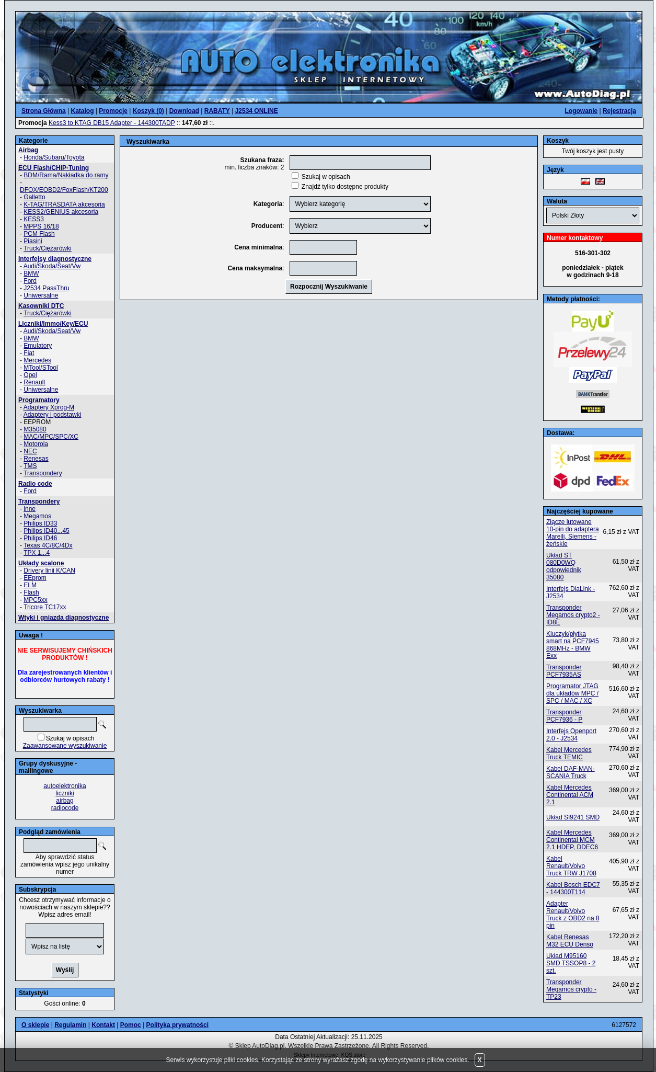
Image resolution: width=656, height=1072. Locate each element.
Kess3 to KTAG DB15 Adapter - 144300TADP (112, 123)
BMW (31, 273)
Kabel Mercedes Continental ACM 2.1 (569, 795)
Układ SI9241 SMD (573, 817)
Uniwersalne (41, 295)
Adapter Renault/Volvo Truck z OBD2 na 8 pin (573, 914)
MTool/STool (40, 367)
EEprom (35, 577)
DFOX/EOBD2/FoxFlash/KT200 (64, 189)
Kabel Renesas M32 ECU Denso (569, 940)
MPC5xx (35, 599)
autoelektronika (64, 786)
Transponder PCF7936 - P (564, 716)
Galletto (34, 197)
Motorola (36, 444)
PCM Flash (39, 233)
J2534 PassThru (46, 288)
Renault (34, 382)
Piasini (33, 241)
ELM (30, 585)
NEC (30, 451)
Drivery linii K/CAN (49, 570)
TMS (30, 466)
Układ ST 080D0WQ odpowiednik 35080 (563, 566)
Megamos (37, 516)
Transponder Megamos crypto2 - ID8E (573, 615)
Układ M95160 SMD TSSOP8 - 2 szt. (570, 963)
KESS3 (34, 219)
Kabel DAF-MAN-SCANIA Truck (570, 772)
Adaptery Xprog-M (49, 407)
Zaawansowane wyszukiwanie (65, 745)
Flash (31, 592)
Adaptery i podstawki (53, 414)
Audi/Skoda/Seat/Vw (52, 266)
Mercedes (37, 360)
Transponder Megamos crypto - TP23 (571, 989)
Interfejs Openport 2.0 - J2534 (571, 734)
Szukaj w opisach (70, 738)
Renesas (36, 458)
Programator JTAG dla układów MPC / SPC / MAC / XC (572, 693)
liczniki (64, 793)
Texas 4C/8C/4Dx (48, 545)
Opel (30, 375)
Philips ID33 (40, 523)
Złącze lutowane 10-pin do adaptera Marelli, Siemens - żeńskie (572, 533)
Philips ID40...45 (46, 530)
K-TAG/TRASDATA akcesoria (64, 204)
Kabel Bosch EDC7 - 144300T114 (573, 888)
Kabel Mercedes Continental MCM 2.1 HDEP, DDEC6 (572, 840)
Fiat (29, 353)
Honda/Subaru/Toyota (54, 157)
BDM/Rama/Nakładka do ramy (66, 175)
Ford (30, 280)
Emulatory (38, 345)
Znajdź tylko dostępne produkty (345, 186)
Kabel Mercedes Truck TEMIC (569, 753)
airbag (64, 800)
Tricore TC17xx (45, 607)
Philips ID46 (40, 538)
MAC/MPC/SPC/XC (51, 436)
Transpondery (43, 473)
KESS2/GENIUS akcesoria (61, 211)
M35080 (35, 429)
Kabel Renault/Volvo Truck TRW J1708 (571, 866)
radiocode (65, 808)
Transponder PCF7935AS (564, 671)
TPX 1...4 (37, 552)
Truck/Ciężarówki (48, 248)
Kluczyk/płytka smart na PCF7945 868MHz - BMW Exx (572, 644)
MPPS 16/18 (41, 226)
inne (30, 508)
